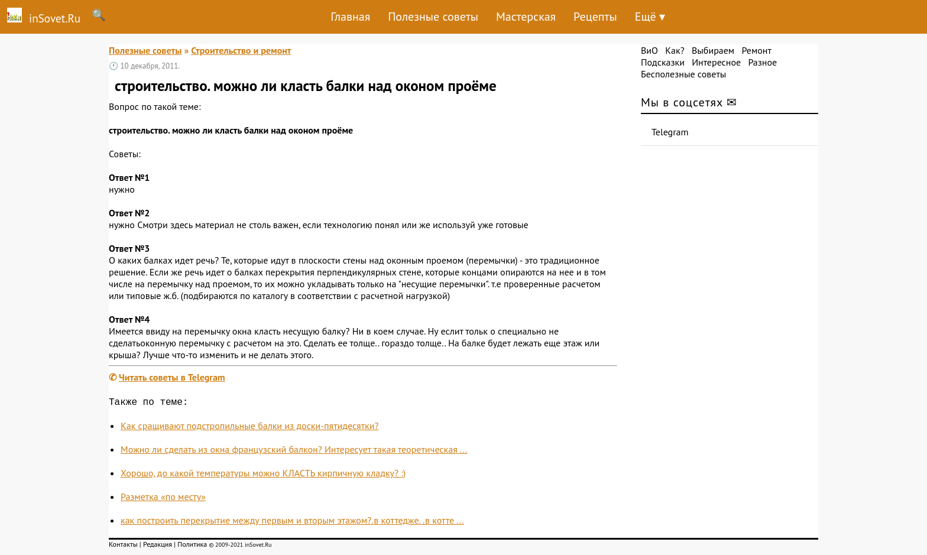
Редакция (157, 546)
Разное (762, 62)
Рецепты (595, 16)
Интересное (716, 62)
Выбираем (713, 50)
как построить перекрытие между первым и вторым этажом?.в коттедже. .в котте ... (292, 522)
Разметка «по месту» (163, 499)
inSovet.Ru (40, 16)
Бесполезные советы (683, 74)
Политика (192, 546)
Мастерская (526, 16)
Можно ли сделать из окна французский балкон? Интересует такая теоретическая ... (294, 451)
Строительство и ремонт (241, 50)
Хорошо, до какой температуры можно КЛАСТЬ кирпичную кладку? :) (263, 475)
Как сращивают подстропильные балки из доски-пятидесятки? (249, 428)
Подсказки (663, 62)
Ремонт (756, 50)
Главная (350, 16)
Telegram (670, 132)
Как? (674, 50)
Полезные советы (433, 16)
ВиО (649, 50)
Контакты (123, 546)
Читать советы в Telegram (172, 377)
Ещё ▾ (650, 16)
